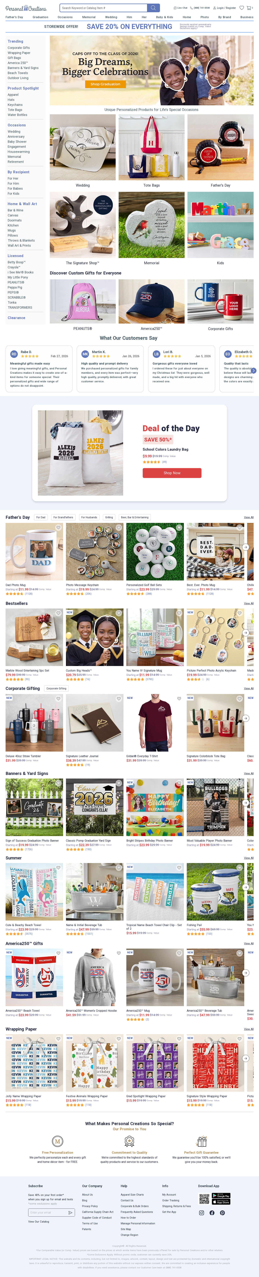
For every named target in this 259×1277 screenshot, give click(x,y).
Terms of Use (90, 1223)
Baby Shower (17, 141)
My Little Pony (18, 277)
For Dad (40, 517)
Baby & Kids (164, 17)
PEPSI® (13, 292)
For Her (13, 178)
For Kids (13, 193)
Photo (205, 17)
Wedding (111, 17)
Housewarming (19, 152)
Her (144, 17)
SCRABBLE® (17, 297)
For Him (13, 183)
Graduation (40, 17)
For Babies (15, 188)
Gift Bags (14, 58)
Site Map (126, 1229)
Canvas (13, 215)
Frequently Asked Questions (137, 1211)
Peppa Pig (15, 287)
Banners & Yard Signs (23, 68)
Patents (86, 1229)
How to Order (128, 1217)
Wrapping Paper (19, 53)
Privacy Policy (90, 1206)
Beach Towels (18, 73)
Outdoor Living (18, 78)
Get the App (169, 1211)
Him (129, 17)
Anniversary (16, 136)
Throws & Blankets (21, 240)
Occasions (65, 17)
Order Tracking (170, 1200)
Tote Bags (15, 110)
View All (249, 517)
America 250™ (18, 63)
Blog (84, 1200)
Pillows (13, 235)
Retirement (16, 162)
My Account (169, 1194)
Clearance (16, 318)
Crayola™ (14, 267)
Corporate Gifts (19, 48)
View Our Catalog (38, 1221)
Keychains (15, 105)
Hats (11, 100)
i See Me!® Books (21, 272)
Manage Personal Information (138, 1223)
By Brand (224, 17)
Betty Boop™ (17, 262)
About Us (87, 1194)
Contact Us (127, 1200)
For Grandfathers (63, 517)
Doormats (15, 220)
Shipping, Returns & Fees (176, 1206)
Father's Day (14, 17)
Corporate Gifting (56, 688)
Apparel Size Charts (132, 1194)
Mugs (12, 230)
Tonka (12, 302)
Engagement (17, 146)
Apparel (13, 95)
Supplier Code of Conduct (97, 1217)
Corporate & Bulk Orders (135, 1206)
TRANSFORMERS (20, 307)
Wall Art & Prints (19, 245)
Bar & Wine (15, 210)
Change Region (129, 1234)
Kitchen (13, 225)
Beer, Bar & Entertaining (134, 517)
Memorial (89, 17)
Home (187, 17)
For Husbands (89, 517)
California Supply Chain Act (97, 1211)
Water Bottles (17, 115)
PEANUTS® (16, 282)
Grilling (109, 517)
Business (246, 17)
